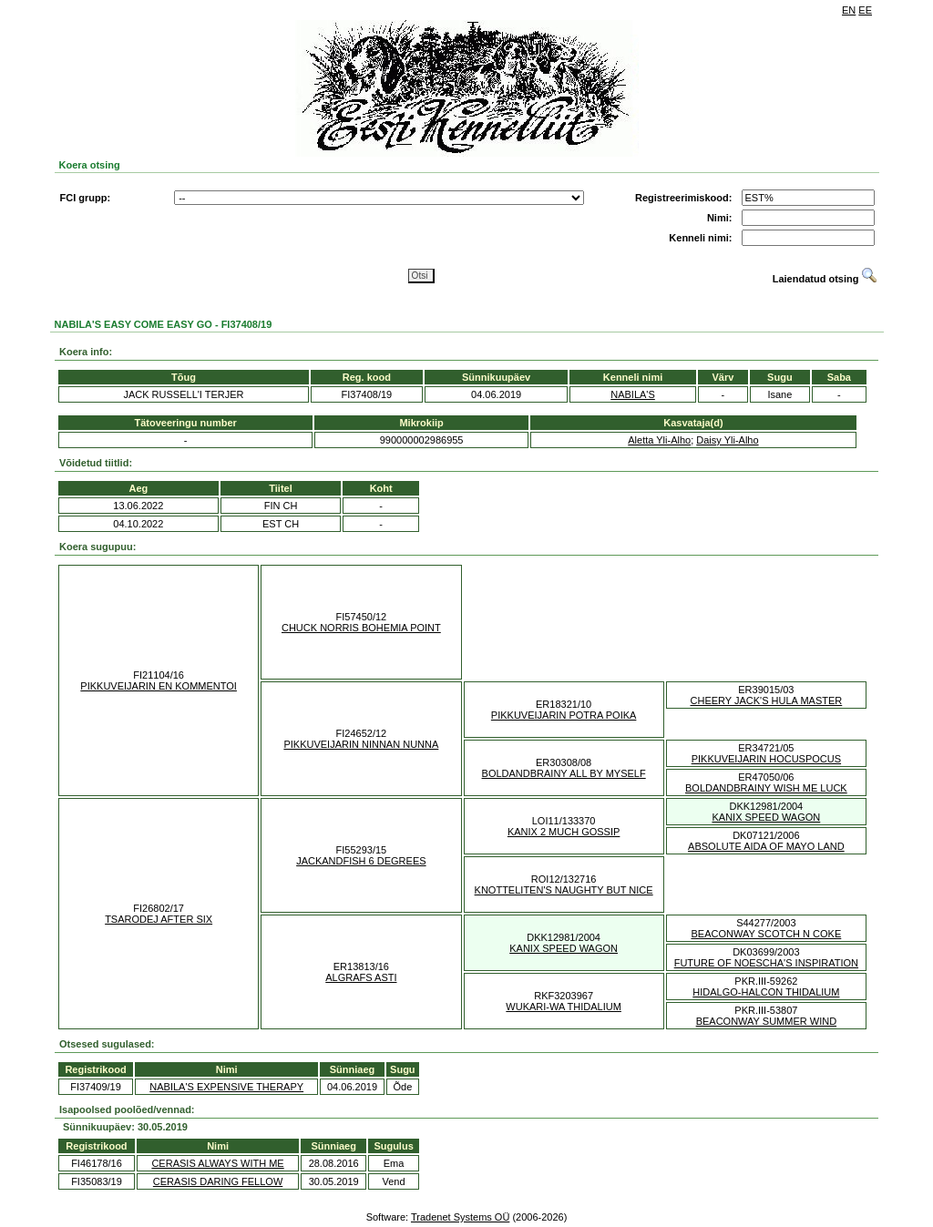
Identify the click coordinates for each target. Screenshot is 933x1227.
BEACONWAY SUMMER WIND (766, 1021)
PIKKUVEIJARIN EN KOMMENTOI (158, 685)
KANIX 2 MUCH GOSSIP (564, 831)
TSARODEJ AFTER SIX (158, 919)
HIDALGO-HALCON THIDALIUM (765, 992)
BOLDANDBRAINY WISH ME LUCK (766, 787)
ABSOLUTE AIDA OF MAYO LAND (766, 846)
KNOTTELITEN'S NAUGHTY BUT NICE (564, 889)
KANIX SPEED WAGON (766, 817)
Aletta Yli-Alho (659, 440)
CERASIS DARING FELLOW (217, 1181)
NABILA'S (632, 394)
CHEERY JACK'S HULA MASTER (767, 700)
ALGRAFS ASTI (360, 977)
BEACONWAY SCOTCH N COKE (766, 933)
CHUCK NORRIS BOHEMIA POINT (361, 627)
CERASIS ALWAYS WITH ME (217, 1163)
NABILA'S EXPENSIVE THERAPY (226, 1086)
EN (849, 10)
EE (865, 10)
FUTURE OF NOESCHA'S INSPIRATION (766, 962)
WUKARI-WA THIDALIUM (563, 1006)
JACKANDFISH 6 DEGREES (360, 860)
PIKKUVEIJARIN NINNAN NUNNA (360, 744)
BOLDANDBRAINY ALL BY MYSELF (564, 773)
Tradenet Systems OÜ (460, 1217)
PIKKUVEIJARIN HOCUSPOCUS (766, 758)
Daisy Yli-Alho (727, 440)
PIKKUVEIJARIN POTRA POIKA (564, 715)
